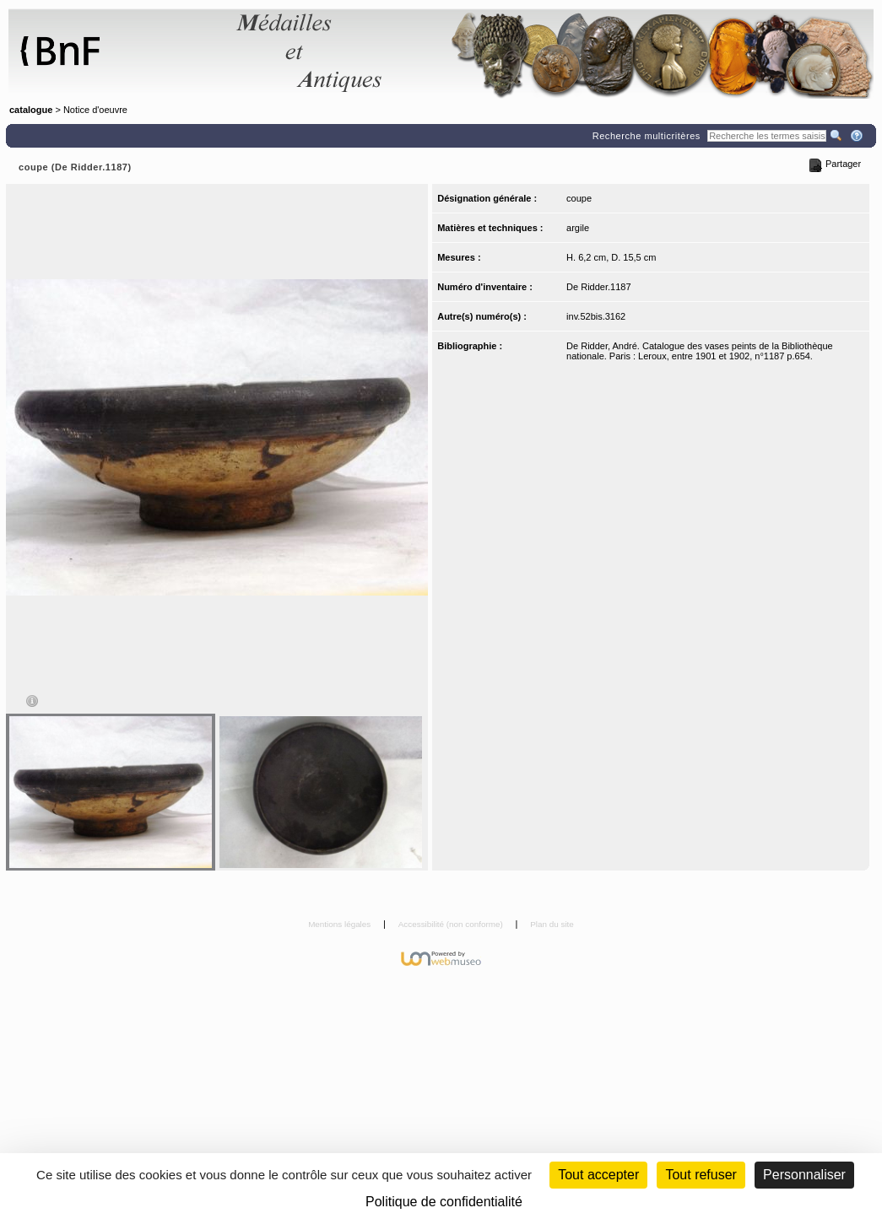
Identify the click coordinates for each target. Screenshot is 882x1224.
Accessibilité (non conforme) (452, 924)
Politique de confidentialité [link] (443, 1201)
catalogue (30, 110)
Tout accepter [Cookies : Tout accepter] (598, 1174)
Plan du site (552, 924)
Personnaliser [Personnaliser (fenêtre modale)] (804, 1174)
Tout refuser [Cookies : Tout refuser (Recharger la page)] (700, 1174)
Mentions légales (340, 924)
